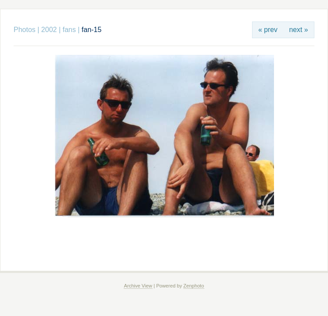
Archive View (138, 285)
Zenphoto (194, 285)
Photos (25, 29)
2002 (49, 29)
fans (69, 29)
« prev (268, 29)
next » (298, 29)
